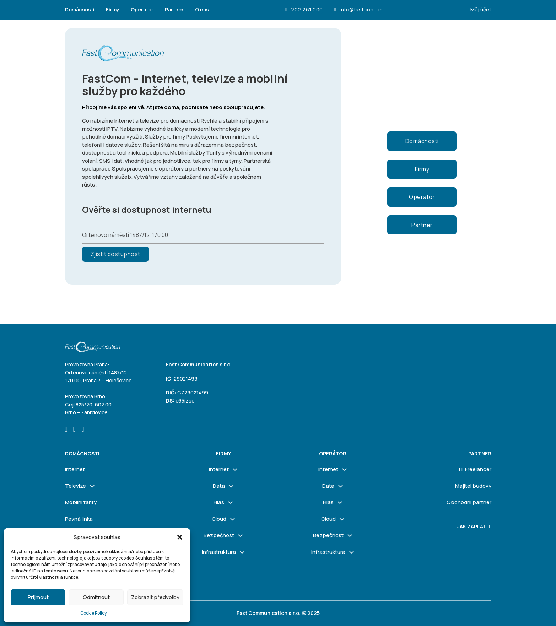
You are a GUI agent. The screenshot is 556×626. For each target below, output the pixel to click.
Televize (75, 486)
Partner (174, 9)
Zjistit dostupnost (115, 254)
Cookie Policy (93, 613)
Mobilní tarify (81, 502)
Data (219, 486)
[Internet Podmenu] (235, 469)
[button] (179, 537)
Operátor (142, 9)
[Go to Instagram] (74, 429)
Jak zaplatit (474, 526)
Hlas (219, 502)
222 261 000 (304, 10)
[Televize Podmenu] (92, 486)
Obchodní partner (469, 502)
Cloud (219, 519)
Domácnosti (80, 9)
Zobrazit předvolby (155, 597)
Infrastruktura (219, 552)
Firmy (112, 9)
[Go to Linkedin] (82, 429)
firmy (223, 453)
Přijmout (38, 597)
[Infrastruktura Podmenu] (242, 552)
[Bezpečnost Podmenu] (240, 535)
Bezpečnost (219, 535)
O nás (202, 9)
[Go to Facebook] (66, 429)
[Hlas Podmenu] (230, 502)
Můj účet (480, 9)
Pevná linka (79, 519)
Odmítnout (96, 597)
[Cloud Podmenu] (232, 519)
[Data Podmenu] (231, 486)
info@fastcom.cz (358, 10)
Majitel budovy (473, 486)
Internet (75, 469)
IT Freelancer (475, 469)
